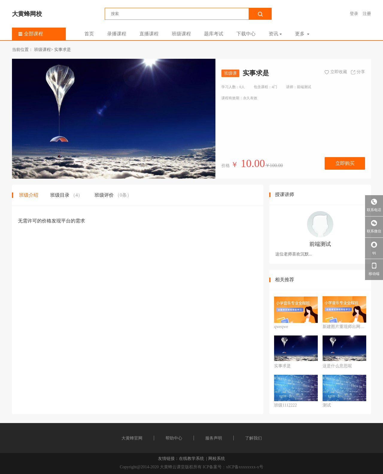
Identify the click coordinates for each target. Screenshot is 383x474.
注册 (367, 13)
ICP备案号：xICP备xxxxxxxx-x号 (233, 467)
